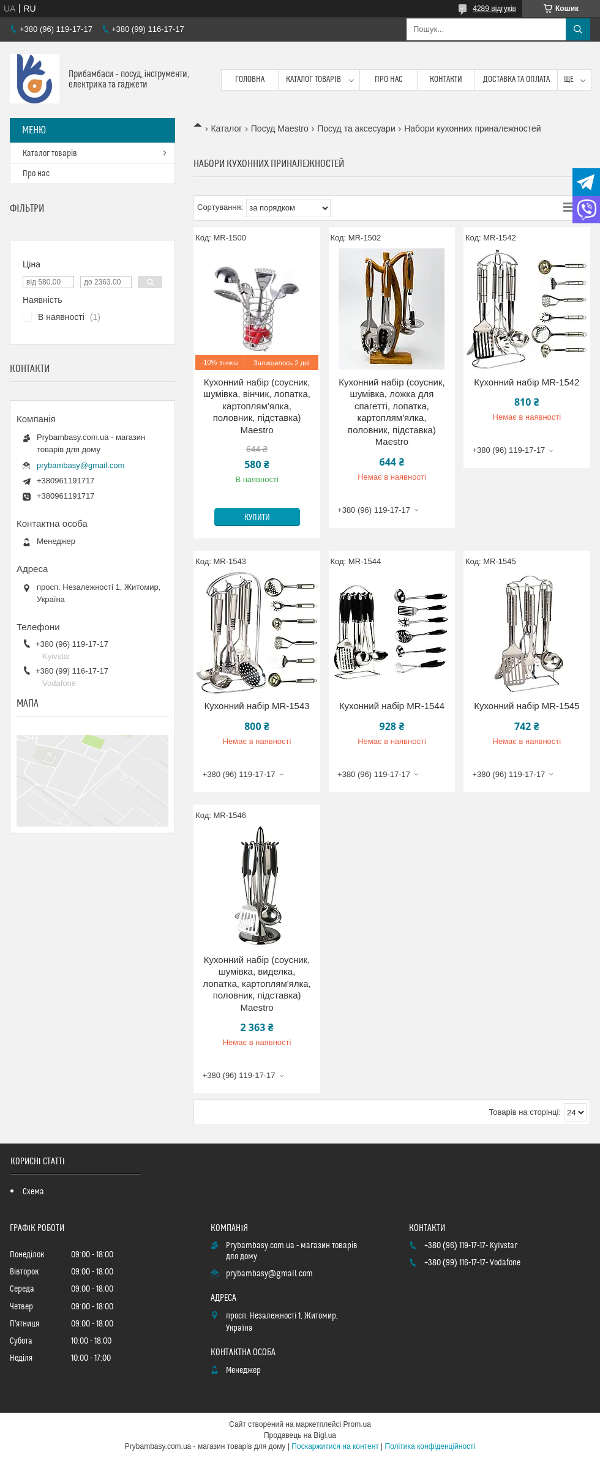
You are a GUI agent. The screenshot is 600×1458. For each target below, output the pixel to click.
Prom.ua (357, 1424)
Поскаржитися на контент (334, 1446)
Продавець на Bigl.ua (300, 1435)
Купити (257, 518)
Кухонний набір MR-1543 (256, 706)
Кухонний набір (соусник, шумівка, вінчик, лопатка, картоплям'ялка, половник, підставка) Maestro (256, 406)
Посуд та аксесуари (356, 128)
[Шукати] (578, 29)
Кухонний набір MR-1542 (526, 382)
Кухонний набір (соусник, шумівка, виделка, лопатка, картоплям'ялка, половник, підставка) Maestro (257, 983)
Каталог (226, 128)
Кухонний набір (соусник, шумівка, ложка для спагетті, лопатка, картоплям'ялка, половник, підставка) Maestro (392, 412)
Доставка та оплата (516, 79)
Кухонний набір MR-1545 (526, 706)
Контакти (446, 79)
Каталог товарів (313, 79)
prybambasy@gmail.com (80, 465)
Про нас (389, 79)
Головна (249, 79)
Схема (33, 1192)
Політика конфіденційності (430, 1446)
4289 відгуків (494, 8)
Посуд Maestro (280, 128)
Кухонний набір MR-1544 (391, 706)
